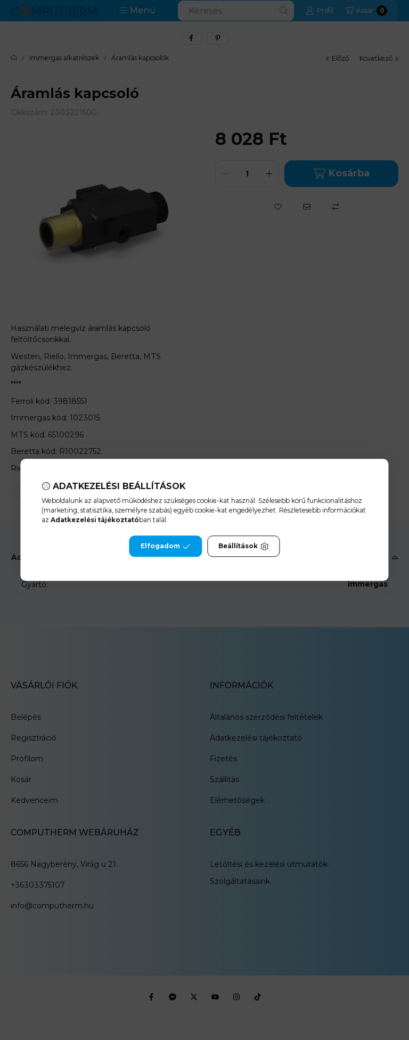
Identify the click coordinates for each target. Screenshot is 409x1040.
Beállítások (243, 546)
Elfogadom (166, 546)
